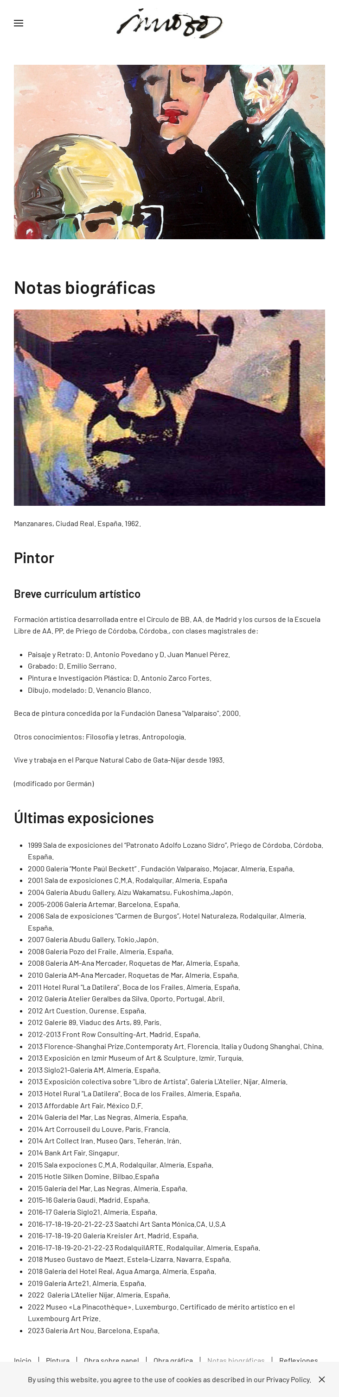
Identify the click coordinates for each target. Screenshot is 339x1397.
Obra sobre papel (111, 1360)
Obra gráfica (173, 1360)
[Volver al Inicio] (169, 23)
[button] (18, 23)
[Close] (322, 1379)
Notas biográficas (236, 1360)
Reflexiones (298, 1360)
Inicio (23, 1360)
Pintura (58, 1360)
